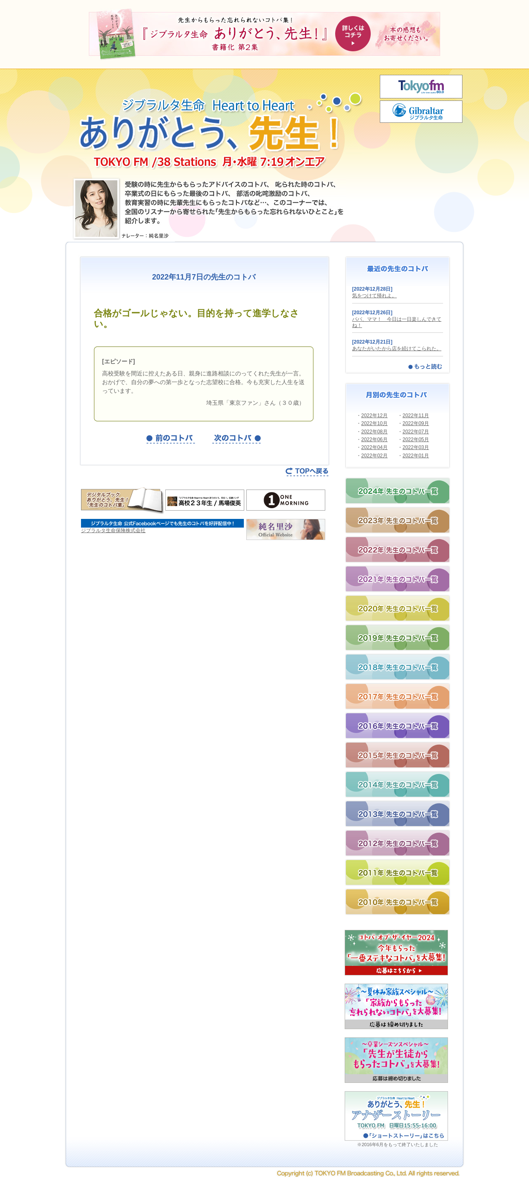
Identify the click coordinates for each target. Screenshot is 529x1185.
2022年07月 (416, 432)
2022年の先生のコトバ (397, 549)
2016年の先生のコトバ (397, 725)
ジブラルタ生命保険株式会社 (113, 530)
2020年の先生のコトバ (397, 608)
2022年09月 (416, 423)
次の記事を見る (237, 439)
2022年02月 (374, 456)
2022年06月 (374, 439)
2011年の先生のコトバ (397, 872)
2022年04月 (374, 447)
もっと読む (425, 366)
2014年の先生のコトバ (397, 784)
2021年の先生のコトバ (397, 578)
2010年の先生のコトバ (397, 901)
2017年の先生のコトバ (397, 696)
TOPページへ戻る (307, 472)
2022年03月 (416, 447)
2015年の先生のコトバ (397, 755)
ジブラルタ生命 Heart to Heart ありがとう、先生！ (219, 121)
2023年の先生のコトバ (397, 520)
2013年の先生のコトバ (397, 813)
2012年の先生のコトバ (397, 843)
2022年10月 (374, 423)
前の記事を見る (170, 439)
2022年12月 (374, 415)
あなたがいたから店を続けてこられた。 (396, 348)
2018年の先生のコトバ (397, 667)
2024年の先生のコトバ (397, 490)
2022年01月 (416, 456)
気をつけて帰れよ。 (374, 296)
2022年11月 (416, 415)
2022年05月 (416, 439)
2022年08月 (374, 432)
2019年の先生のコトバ (397, 637)
